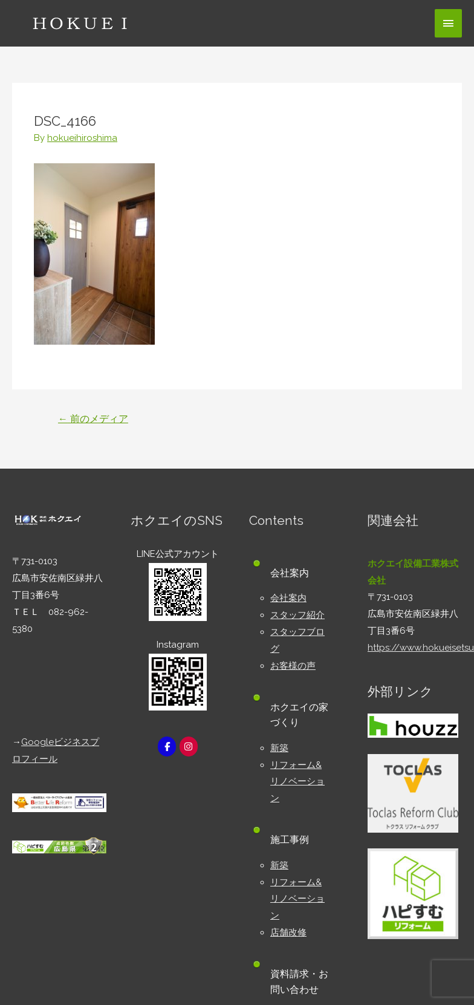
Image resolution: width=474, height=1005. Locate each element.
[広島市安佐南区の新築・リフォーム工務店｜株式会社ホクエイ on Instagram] (189, 746)
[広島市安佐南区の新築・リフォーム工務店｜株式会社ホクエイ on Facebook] (167, 746)
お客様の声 (293, 665)
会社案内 (288, 598)
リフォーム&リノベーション (297, 781)
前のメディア (93, 418)
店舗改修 (288, 932)
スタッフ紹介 (297, 615)
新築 (279, 748)
